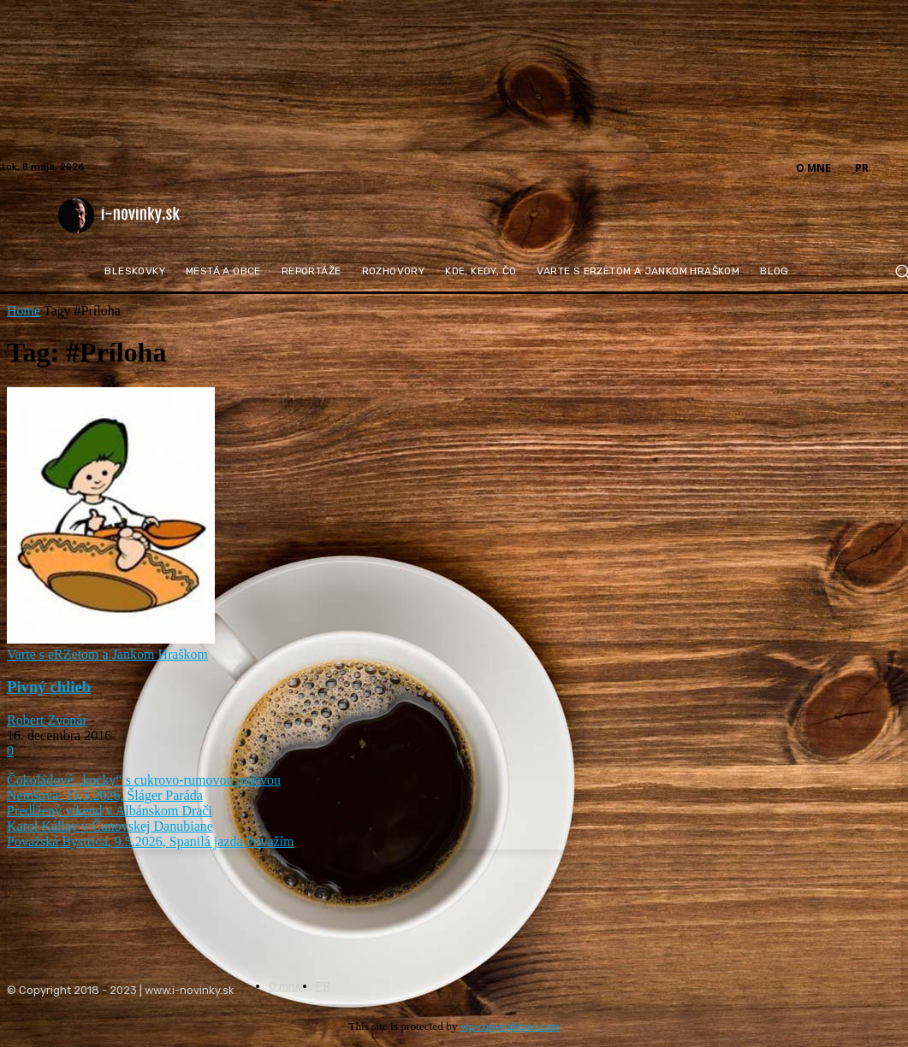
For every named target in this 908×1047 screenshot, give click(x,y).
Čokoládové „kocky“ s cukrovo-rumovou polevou (144, 780)
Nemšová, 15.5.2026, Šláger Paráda (105, 795)
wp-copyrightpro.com (510, 1026)
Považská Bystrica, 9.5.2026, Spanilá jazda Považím (150, 841)
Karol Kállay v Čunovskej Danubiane (110, 826)
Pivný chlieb (49, 687)
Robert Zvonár (47, 720)
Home (23, 310)
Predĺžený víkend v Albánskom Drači (109, 810)
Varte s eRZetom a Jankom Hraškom (107, 654)
